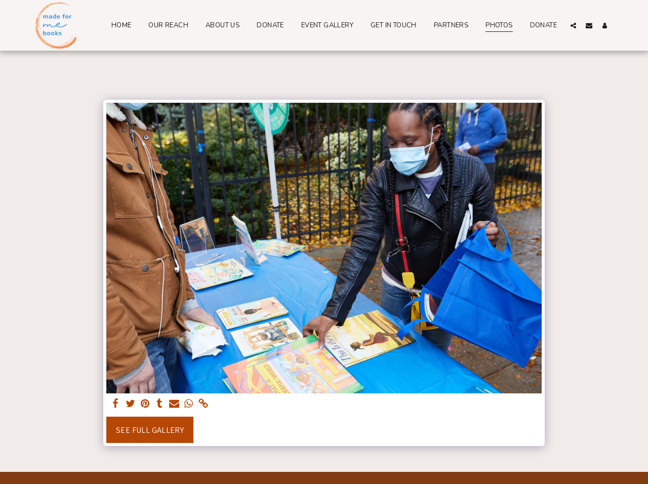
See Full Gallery (150, 429)
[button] (573, 25)
